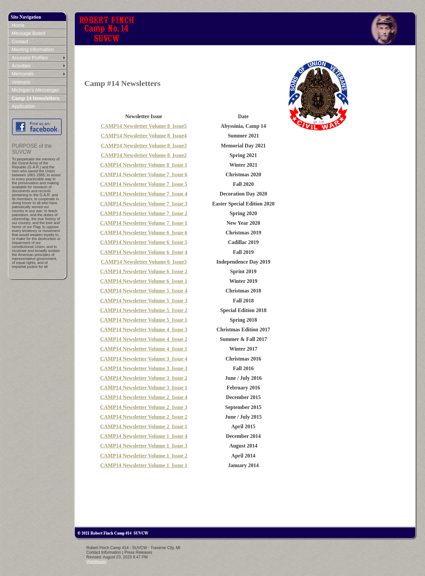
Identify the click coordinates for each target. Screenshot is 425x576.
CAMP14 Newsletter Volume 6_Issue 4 (143, 252)
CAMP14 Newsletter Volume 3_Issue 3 (143, 368)
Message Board (28, 33)
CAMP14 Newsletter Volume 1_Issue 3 (143, 446)
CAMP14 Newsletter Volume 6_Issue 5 (143, 242)
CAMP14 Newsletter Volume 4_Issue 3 (143, 329)
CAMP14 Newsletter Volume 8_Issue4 (144, 135)
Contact (20, 41)
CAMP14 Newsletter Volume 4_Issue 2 (143, 339)
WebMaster (96, 561)
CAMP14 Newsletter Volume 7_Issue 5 (143, 184)
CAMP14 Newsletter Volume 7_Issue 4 (143, 194)
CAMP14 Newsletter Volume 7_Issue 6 (143, 174)
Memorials (23, 73)
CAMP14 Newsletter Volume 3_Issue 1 (143, 387)
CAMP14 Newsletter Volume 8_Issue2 (144, 155)
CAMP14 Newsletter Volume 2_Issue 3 (143, 407)
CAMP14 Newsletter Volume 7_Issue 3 (143, 203)
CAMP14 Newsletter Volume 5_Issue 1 (143, 320)
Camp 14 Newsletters (36, 98)
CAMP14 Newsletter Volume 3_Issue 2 (143, 378)
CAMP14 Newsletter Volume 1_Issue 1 (143, 465)
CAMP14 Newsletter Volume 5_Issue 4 (143, 290)
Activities (21, 65)
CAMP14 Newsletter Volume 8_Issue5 (144, 126)
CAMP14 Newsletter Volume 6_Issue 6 (143, 232)
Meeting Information (33, 49)
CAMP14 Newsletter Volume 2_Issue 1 (143, 426)
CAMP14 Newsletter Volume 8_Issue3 (144, 145)
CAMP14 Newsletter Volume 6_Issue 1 (143, 281)
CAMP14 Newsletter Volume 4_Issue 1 (143, 349)
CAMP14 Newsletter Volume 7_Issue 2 (143, 213)
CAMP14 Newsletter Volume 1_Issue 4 (143, 436)
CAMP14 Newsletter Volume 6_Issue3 (144, 262)
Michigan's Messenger (35, 90)
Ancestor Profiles (30, 57)
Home (18, 25)
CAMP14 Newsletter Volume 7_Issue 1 (143, 223)
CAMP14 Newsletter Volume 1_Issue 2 (143, 455)
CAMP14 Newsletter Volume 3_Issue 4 (143, 359)
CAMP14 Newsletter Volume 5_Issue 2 (143, 310)
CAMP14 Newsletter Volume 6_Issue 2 (143, 271)
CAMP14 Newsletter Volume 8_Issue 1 (143, 165)
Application (23, 106)
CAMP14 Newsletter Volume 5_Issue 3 (143, 300)
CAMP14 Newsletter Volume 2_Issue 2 (143, 417)
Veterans (21, 82)
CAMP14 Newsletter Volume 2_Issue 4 (143, 397)
